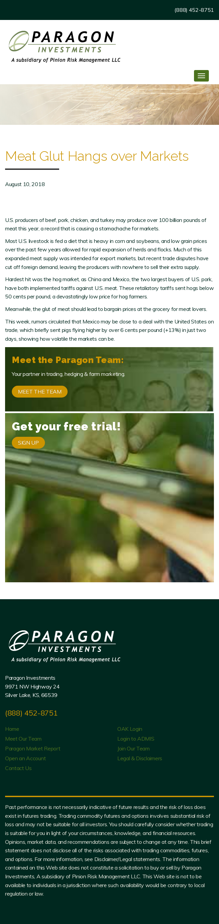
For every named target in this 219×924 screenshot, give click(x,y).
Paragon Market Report (32, 748)
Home (12, 728)
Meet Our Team (23, 738)
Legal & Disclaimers (139, 758)
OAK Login (129, 728)
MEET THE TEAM (40, 391)
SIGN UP (28, 442)
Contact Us (18, 768)
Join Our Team (133, 748)
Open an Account (25, 758)
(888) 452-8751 (194, 9)
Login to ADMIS (135, 738)
